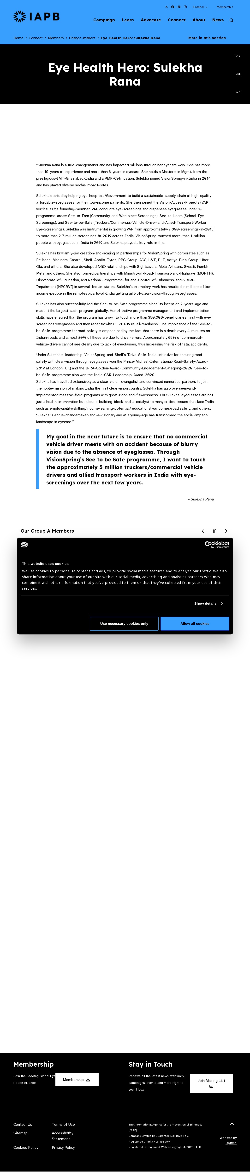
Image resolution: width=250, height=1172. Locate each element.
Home (18, 38)
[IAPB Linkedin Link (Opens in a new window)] (179, 7)
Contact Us (22, 1125)
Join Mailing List (211, 1084)
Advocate (146, 20)
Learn (122, 20)
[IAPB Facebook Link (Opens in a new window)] (173, 7)
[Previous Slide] (204, 532)
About (196, 20)
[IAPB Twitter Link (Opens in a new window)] (166, 7)
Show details (205, 603)
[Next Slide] (225, 532)
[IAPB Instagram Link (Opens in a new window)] (185, 7)
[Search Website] (231, 21)
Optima (231, 1143)
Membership (225, 7)
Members (56, 38)
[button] (201, 7)
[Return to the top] (232, 1126)
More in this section (210, 38)
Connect (173, 20)
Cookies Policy (25, 1148)
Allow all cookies (194, 623)
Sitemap (20, 1133)
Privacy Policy (63, 1148)
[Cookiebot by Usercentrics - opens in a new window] (208, 544)
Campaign (97, 20)
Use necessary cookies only (124, 623)
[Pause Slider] (214, 532)
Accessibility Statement (62, 1136)
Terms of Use (63, 1125)
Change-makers (82, 38)
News (216, 20)
